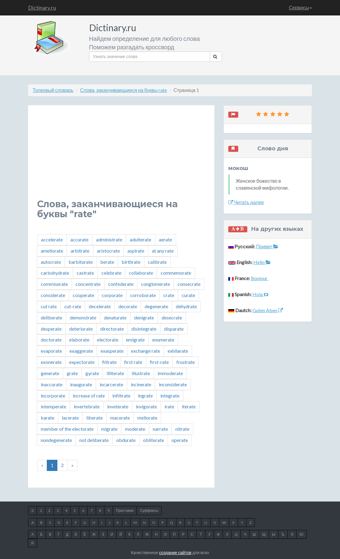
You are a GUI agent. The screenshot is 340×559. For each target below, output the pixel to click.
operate (180, 440)
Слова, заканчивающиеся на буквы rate (123, 90)
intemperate (53, 406)
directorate (112, 329)
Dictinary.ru (42, 7)
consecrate (189, 284)
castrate (85, 273)
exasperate (112, 351)
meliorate (147, 417)
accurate (79, 239)
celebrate (111, 273)
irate (169, 406)
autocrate (51, 262)
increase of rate (89, 395)
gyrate (92, 373)
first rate (133, 362)
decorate (127, 306)
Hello (262, 262)
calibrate (157, 262)
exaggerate (81, 351)
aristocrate (108, 250)
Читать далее (246, 202)
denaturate (115, 317)
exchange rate (145, 351)
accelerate (52, 239)
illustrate (141, 373)
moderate (135, 429)
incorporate (53, 395)
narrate (160, 429)
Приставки (124, 510)
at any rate (163, 250)
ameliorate (52, 250)
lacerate (70, 417)
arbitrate (80, 250)
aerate (165, 239)
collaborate (141, 273)
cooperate (83, 295)
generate (50, 373)
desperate (51, 329)
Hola (260, 294)
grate (72, 373)
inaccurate (52, 384)
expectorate (82, 362)
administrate (109, 239)
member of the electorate (67, 429)
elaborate (79, 339)
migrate (109, 429)
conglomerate (155, 284)
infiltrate (121, 395)
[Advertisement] (121, 156)
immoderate (170, 373)
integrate (169, 395)
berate (107, 262)
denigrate (144, 317)
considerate (53, 295)
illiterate (115, 373)
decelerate (100, 306)
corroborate (143, 295)
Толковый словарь (53, 90)
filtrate (109, 362)
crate (168, 295)
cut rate (49, 306)
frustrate (185, 362)
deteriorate (81, 329)
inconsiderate (173, 384)
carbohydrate (55, 273)
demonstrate (83, 317)
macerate (120, 417)
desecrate (172, 317)
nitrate (182, 429)
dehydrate (186, 306)
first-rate (159, 362)
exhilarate (178, 351)
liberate (94, 417)
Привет (267, 246)
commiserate (54, 284)
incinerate (141, 384)
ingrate (145, 395)
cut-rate (72, 306)
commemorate (176, 273)
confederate (120, 284)
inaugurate (81, 384)
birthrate (131, 262)
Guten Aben (267, 310)
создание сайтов (175, 552)
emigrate (135, 339)
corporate (112, 295)
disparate (174, 329)
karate (47, 417)
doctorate (51, 339)
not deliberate (94, 440)
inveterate (117, 406)
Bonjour (259, 278)
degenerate (156, 306)
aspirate (135, 250)
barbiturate (81, 262)
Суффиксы (149, 510)
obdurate (126, 440)
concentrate (88, 284)
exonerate (51, 362)
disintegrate (143, 329)
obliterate (153, 440)
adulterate (140, 239)
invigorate (146, 406)
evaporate (51, 351)
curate (188, 295)
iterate (189, 406)
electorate (107, 339)
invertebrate (87, 406)
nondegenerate (56, 440)
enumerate (163, 339)
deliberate (51, 317)
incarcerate (111, 384)
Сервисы (300, 7)
